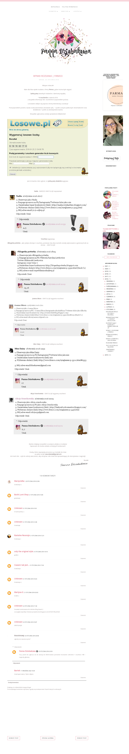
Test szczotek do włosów (112, 346)
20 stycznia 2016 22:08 (32, 481)
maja (108, 299)
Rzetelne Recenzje (22, 535)
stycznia (109, 309)
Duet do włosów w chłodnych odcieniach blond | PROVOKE (115, 205)
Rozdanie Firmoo (111, 343)
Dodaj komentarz (13, 682)
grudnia (109, 281)
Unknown (18, 508)
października (111, 286)
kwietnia (109, 302)
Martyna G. (19, 592)
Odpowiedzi (18, 647)
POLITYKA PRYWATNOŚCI (70, 7)
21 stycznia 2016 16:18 (41, 552)
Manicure (65, 11)
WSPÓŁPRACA (55, 7)
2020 (106, 269)
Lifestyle (77, 11)
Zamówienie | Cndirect (110, 350)
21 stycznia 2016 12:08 (30, 522)
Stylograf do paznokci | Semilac (115, 194)
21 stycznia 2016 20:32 (31, 592)
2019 (106, 271)
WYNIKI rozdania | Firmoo (112, 335)
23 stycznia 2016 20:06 (32, 636)
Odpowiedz (83, 488)
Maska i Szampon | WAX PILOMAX (112, 339)
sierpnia (109, 291)
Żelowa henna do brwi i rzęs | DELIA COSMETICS (115, 215)
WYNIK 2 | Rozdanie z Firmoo (112, 331)
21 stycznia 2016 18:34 (30, 579)
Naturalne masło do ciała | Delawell (112, 313)
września (110, 289)
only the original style (23, 551)
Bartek (17, 670)
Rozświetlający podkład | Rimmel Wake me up (112, 325)
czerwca (109, 296)
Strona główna (48, 738)
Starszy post (82, 738)
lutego (109, 307)
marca (109, 304)
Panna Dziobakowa (27, 651)
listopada (110, 284)
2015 (106, 355)
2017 (106, 276)
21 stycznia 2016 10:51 (30, 508)
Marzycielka (19, 481)
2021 (106, 266)
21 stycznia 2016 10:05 (36, 495)
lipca (108, 294)
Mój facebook (112, 257)
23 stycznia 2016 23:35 (46, 651)
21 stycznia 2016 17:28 (37, 565)
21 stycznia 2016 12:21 (37, 535)
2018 (106, 274)
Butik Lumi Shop (21, 494)
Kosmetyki (53, 11)
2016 (106, 279)
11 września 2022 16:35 (28, 671)
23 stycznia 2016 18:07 (30, 622)
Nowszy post (13, 738)
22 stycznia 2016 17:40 (30, 606)
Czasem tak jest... (21, 565)
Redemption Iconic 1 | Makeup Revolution (112, 318)
